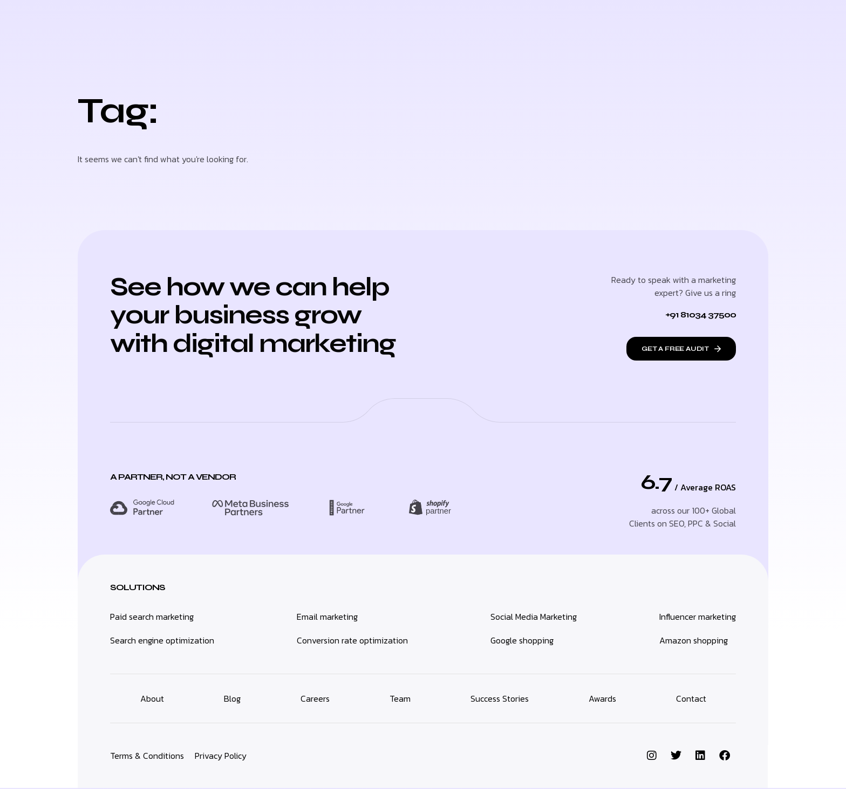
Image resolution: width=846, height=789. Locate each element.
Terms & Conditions (147, 756)
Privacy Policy (221, 756)
